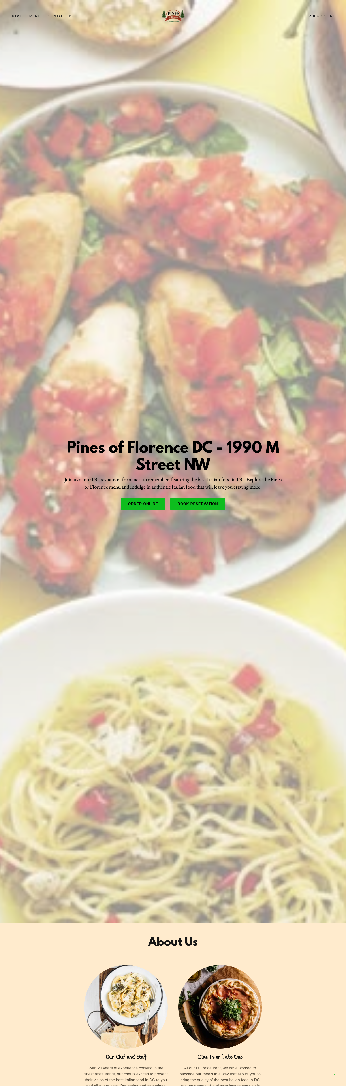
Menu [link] (35, 16)
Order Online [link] (320, 16)
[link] (173, 16)
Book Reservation (197, 504)
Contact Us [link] (60, 16)
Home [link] (16, 16)
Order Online (143, 504)
